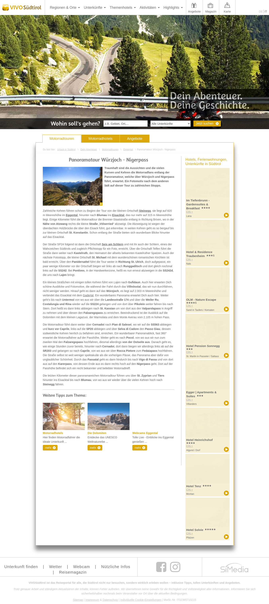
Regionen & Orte (63, 8)
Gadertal (88, 295)
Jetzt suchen (204, 123)
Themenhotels (121, 8)
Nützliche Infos (115, 566)
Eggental (72, 215)
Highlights (171, 8)
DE (261, 11)
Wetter (55, 566)
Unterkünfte (93, 8)
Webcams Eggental (145, 433)
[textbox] (125, 123)
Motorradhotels (100, 139)
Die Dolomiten (97, 433)
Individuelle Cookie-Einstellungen (140, 599)
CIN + (189, 211)
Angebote (194, 11)
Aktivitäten (148, 8)
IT (266, 11)
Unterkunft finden (21, 566)
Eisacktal (118, 215)
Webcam (81, 566)
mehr (48, 447)
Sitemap (78, 599)
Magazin (210, 11)
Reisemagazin (73, 572)
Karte (227, 11)
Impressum (92, 599)
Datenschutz (110, 599)
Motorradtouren (62, 139)
